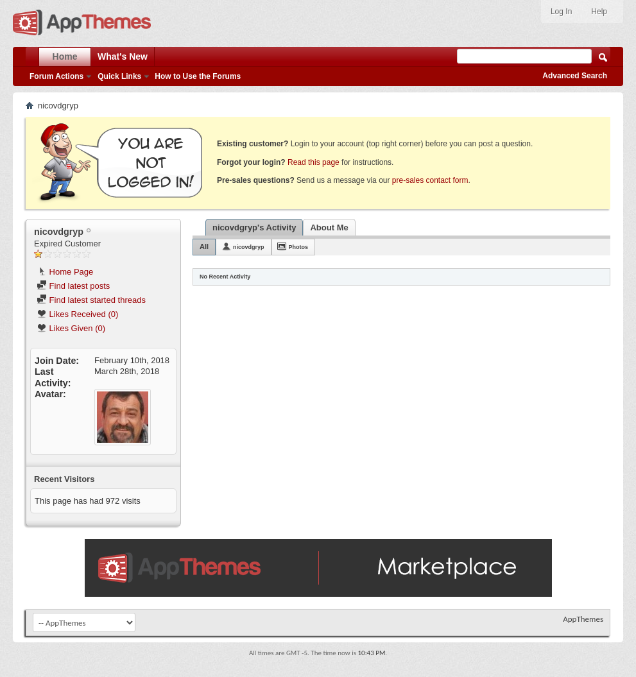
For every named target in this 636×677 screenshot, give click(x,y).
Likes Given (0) (71, 328)
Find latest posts (73, 286)
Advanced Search (574, 75)
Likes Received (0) (77, 314)
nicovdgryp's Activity (254, 227)
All (204, 246)
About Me (329, 227)
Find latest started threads (91, 300)
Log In (561, 11)
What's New (123, 56)
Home (65, 56)
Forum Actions (56, 76)
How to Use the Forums (198, 76)
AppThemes (583, 619)
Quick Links (119, 76)
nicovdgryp (248, 247)
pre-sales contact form (430, 180)
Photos (299, 247)
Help (599, 11)
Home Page (65, 272)
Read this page (313, 162)
